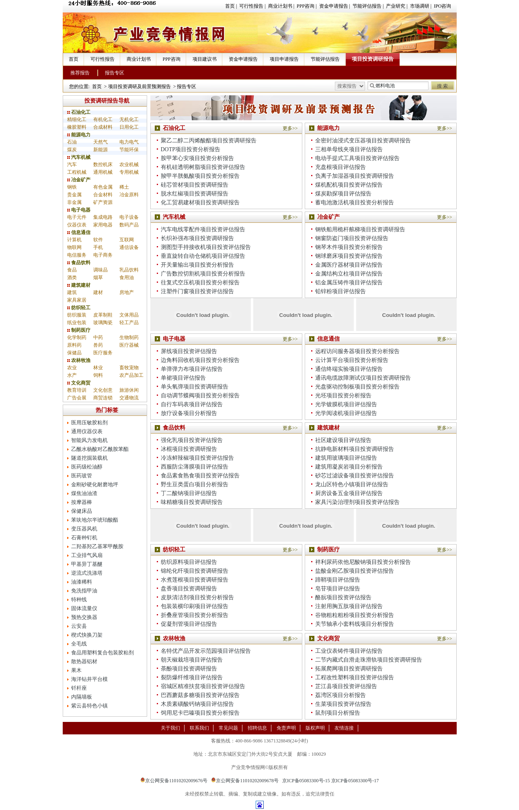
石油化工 (78, 112)
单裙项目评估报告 (183, 378)
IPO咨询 (442, 6)
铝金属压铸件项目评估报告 (349, 283)
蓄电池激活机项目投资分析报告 (354, 202)
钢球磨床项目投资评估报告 (349, 256)
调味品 (100, 270)
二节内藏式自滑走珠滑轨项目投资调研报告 (368, 660)
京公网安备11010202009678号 (245, 780)
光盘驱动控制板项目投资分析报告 (357, 387)
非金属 (74, 202)
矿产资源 (103, 202)
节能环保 (129, 149)
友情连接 (344, 728)
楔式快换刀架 (87, 635)
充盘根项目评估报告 (340, 167)
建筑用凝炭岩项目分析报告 (349, 467)
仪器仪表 (76, 225)
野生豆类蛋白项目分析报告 (194, 484)
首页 (230, 6)
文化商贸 (78, 383)
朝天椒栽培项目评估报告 (192, 660)
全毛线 (79, 644)
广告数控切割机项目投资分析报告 (203, 274)
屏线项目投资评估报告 (189, 351)
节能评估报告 (367, 6)
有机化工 (103, 119)
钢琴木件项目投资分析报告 (349, 247)
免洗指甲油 (84, 591)
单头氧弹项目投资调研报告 (194, 387)
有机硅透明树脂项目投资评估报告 (203, 167)
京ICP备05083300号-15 (306, 780)
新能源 (100, 149)
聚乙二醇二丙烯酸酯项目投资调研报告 (208, 141)
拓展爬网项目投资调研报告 (349, 669)
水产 (72, 375)
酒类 (72, 277)
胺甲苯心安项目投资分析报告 (197, 158)
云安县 (79, 626)
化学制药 (76, 337)
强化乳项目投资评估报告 (192, 440)
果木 (76, 670)
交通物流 (129, 398)
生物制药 (129, 337)
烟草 (98, 277)
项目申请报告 (284, 59)
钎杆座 (79, 688)
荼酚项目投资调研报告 (189, 669)
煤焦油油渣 (84, 493)
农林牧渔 (78, 360)
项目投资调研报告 (373, 59)
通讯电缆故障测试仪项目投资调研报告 (363, 378)
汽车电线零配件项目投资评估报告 (203, 229)
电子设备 (129, 217)
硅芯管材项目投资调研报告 (194, 185)
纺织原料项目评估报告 (189, 562)
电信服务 (76, 255)
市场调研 (419, 6)
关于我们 (170, 728)
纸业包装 (76, 322)
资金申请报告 (333, 6)
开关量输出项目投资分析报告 (197, 265)
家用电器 (103, 225)
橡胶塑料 (76, 127)
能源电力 (78, 135)
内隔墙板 (81, 697)
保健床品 (81, 511)
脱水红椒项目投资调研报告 (194, 194)
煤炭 (72, 149)
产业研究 (395, 6)
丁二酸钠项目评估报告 (189, 493)
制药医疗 (78, 330)
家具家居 (76, 300)
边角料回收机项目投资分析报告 (200, 360)
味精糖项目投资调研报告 (192, 502)
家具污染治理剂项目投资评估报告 (357, 502)
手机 (98, 247)
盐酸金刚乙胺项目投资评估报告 (354, 571)
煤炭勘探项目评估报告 (343, 194)
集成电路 (103, 217)
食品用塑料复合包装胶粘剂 (102, 653)
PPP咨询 (305, 6)
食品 (72, 270)
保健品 (74, 353)
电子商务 (103, 255)
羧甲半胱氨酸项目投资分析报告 (200, 176)
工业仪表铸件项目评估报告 (349, 651)
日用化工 (129, 127)
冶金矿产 (78, 180)
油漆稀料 (81, 582)
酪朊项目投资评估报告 (343, 597)
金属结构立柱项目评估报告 (349, 274)
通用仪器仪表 (87, 431)
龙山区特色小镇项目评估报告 (351, 484)
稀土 (124, 187)
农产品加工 (131, 375)
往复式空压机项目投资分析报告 (200, 283)
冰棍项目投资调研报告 (189, 449)
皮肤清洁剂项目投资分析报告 (197, 597)
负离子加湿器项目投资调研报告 (354, 176)
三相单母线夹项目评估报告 (349, 149)
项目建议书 (205, 59)
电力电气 (129, 142)
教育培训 (76, 390)
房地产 (126, 292)
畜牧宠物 (129, 367)
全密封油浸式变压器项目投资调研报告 (363, 141)
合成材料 (103, 127)
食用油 (126, 277)
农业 (72, 367)
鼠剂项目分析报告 (337, 713)
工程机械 (76, 172)
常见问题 (228, 728)
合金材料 (103, 194)
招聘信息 (257, 728)
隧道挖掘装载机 (89, 458)
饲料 (98, 375)
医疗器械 (129, 345)
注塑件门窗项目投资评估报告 (197, 291)
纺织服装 (76, 315)
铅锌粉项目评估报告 (340, 291)
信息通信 (78, 232)
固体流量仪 (84, 608)
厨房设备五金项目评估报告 (349, 493)
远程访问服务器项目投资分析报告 (357, 351)
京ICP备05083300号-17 (355, 780)
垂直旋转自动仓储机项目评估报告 (203, 256)
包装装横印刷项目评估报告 (194, 606)
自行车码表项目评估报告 (192, 404)
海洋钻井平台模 (89, 679)
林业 (98, 367)
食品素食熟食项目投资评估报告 (200, 476)
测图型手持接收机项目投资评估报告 (206, 247)
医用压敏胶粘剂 (89, 422)
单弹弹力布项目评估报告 (192, 369)
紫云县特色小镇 (89, 706)
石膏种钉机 (84, 538)
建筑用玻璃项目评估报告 (346, 458)
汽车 (72, 164)
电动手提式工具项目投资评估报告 (357, 158)
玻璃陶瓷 (103, 322)
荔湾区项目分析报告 (340, 695)
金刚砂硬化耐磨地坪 (94, 484)
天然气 (100, 142)
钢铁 (72, 187)
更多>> (290, 128)
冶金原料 (129, 194)
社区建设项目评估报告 (343, 440)
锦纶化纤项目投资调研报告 (194, 571)
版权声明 (315, 728)
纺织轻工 (78, 307)
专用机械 (129, 172)
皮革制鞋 (103, 315)
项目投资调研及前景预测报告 (139, 86)
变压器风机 (84, 529)
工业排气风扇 (87, 555)
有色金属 (103, 187)
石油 (72, 142)
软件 (98, 240)
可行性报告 (251, 6)
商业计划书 (280, 6)
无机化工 (129, 119)
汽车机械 (78, 157)
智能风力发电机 (89, 440)
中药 (98, 337)
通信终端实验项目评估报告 (349, 369)
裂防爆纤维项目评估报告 (192, 677)
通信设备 (129, 247)
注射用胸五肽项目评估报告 (349, 606)
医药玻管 (81, 476)
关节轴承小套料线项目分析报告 (354, 624)
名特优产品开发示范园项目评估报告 (206, 651)
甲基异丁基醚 (87, 564)
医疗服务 (103, 353)
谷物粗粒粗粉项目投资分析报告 (354, 615)
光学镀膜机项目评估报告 (346, 404)
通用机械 (103, 172)
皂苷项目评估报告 (337, 589)
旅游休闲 (129, 390)
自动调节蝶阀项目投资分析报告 (200, 396)
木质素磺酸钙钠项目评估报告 (197, 704)
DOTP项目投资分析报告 (191, 149)
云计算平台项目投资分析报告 (351, 360)
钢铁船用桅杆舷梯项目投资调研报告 (360, 229)
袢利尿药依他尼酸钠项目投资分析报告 (363, 562)
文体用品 (129, 315)
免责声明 (286, 728)
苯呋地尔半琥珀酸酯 (94, 520)
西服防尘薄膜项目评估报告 (194, 467)
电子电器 (78, 210)
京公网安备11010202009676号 (174, 780)
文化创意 (103, 390)
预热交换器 (84, 617)
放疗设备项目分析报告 (189, 413)
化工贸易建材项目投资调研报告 (200, 202)
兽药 (98, 345)
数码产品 (129, 225)
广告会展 (76, 398)
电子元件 (76, 217)
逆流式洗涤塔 (87, 573)
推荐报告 (80, 73)
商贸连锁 (103, 398)
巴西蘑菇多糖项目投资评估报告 (200, 695)
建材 (98, 292)
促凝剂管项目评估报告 (189, 624)
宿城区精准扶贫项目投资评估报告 (203, 686)
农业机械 (129, 164)
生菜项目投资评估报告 (343, 704)
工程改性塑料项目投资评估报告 (354, 677)
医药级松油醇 (87, 467)
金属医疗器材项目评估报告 (349, 265)
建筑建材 (78, 285)
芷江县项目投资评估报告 (346, 686)
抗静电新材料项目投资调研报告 (354, 449)
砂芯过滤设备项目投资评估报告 (354, 476)
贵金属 (74, 194)
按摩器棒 (81, 502)
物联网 (74, 247)
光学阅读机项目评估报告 (346, 413)
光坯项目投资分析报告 (343, 396)
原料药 (74, 345)
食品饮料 (78, 262)
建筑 (72, 292)
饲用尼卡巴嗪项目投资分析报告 (200, 713)
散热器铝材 (84, 661)
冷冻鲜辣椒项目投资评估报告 (197, 458)
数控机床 (103, 164)
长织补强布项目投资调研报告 (197, 238)
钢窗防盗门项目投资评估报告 (351, 238)
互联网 (126, 240)
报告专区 (114, 73)
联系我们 (199, 728)
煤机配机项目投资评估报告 (349, 185)
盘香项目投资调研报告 (189, 589)
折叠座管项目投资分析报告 (194, 615)
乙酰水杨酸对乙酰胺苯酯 (100, 449)
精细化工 (76, 119)
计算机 (74, 240)
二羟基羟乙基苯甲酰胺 (97, 546)
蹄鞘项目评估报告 (337, 580)
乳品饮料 (129, 270)
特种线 (79, 599)
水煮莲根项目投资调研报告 (194, 580)
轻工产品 (129, 322)
